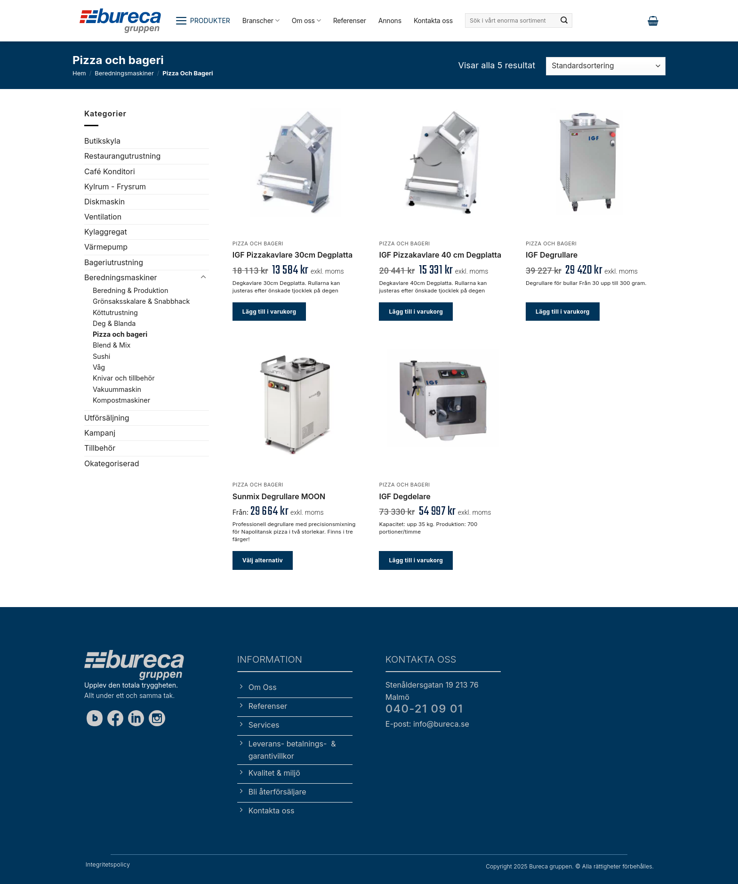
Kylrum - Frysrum (115, 186)
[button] (202, 20)
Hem (79, 73)
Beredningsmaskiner (124, 73)
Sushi (101, 356)
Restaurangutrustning (122, 156)
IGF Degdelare (404, 496)
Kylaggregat (105, 231)
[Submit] (564, 20)
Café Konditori (109, 171)
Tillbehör (99, 448)
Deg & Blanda (114, 323)
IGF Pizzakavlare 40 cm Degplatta (440, 255)
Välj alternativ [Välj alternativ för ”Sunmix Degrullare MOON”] (262, 560)
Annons (389, 20)
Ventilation (102, 216)
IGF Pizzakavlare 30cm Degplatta (293, 255)
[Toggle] (203, 277)
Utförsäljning (106, 417)
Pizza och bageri (120, 334)
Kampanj (99, 433)
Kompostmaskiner (121, 400)
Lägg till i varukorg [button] (269, 311)
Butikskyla (102, 141)
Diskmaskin (104, 201)
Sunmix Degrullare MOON (279, 496)
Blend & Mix (111, 345)
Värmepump (106, 246)
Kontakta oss (433, 20)
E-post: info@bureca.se (427, 724)
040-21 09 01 (424, 708)
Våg (99, 367)
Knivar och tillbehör (124, 378)
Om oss (306, 20)
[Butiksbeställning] (606, 66)
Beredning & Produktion (130, 290)
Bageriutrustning (113, 262)
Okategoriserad (111, 463)
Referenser (349, 20)
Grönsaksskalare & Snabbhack (141, 301)
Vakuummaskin (117, 389)
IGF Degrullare (552, 255)
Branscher (261, 20)
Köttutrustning (115, 312)
